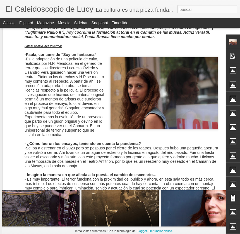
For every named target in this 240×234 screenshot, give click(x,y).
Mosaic (64, 23)
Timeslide (120, 23)
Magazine (45, 23)
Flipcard (26, 23)
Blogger (141, 231)
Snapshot (100, 23)
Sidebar (81, 23)
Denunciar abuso (160, 231)
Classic (9, 23)
